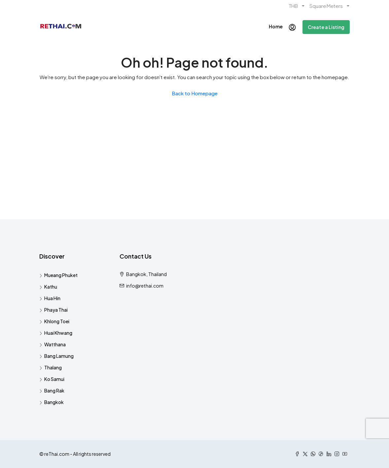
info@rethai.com (144, 286)
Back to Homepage (195, 93)
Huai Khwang (58, 333)
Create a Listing (326, 27)
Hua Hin (52, 298)
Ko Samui (54, 379)
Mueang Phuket (61, 275)
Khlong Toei (56, 321)
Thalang (53, 367)
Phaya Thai (56, 310)
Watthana (55, 344)
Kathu (50, 287)
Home (276, 26)
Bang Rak (54, 390)
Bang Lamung (59, 356)
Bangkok (54, 402)
